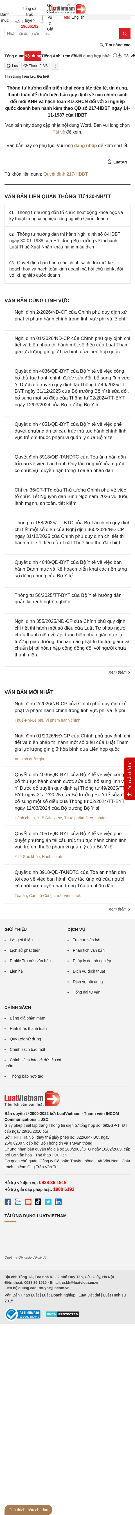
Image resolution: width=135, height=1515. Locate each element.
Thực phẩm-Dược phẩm (85, 818)
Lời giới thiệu (21, 940)
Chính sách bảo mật (27, 1049)
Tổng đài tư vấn (86, 992)
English (72, 17)
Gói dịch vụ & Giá (50, 17)
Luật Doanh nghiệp (58, 1295)
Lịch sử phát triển (25, 950)
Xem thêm (119, 672)
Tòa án (21, 895)
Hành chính (25, 818)
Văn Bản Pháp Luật (21, 1295)
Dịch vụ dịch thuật (89, 971)
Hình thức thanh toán (28, 1028)
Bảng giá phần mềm (27, 1018)
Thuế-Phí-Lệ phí (29, 720)
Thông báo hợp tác (26, 1076)
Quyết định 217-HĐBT (65, 174)
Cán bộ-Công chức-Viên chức (55, 895)
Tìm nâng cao (115, 45)
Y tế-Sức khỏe (49, 818)
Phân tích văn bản (89, 950)
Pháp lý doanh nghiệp (92, 961)
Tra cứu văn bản (87, 940)
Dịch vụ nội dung (88, 981)
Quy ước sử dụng (25, 1039)
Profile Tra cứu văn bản (30, 961)
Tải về (59, 132)
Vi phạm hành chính (62, 720)
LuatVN (117, 161)
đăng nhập (85, 145)
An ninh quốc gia (29, 759)
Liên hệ (16, 971)
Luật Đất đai (89, 1295)
